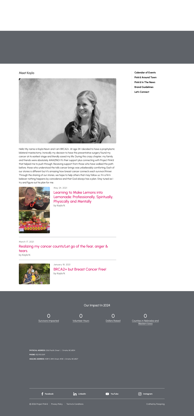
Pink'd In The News (144, 82)
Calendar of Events (145, 72)
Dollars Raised (113, 320)
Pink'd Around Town (145, 77)
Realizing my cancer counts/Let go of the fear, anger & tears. (63, 248)
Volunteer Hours (80, 320)
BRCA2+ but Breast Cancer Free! (80, 269)
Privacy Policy (57, 404)
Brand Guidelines (143, 87)
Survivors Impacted (48, 320)
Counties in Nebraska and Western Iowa (145, 322)
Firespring (160, 404)
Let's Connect (141, 91)
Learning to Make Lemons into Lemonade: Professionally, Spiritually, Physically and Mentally (83, 197)
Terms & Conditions (74, 404)
